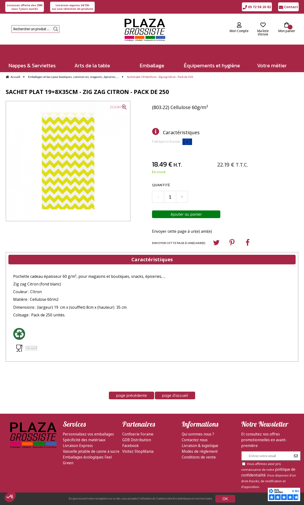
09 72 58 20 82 (257, 7)
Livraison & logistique (200, 445)
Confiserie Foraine (137, 434)
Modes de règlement (200, 451)
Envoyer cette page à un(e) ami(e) (182, 231)
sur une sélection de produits (72, 7)
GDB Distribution (136, 439)
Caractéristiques (181, 132)
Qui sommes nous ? (198, 434)
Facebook (130, 445)
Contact (288, 7)
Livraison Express (78, 445)
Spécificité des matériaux (84, 439)
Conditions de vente (199, 457)
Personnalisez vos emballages (88, 434)
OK (225, 498)
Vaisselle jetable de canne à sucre (91, 451)
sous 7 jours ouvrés (24, 7)
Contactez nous (195, 439)
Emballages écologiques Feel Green (87, 459)
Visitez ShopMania (137, 451)
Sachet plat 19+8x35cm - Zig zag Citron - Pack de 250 (87, 92)
